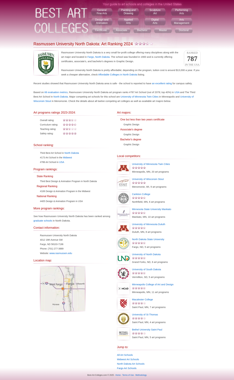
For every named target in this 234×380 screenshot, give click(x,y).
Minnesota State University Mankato (151, 209)
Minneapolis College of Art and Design (152, 284)
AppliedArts (128, 21)
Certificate (101, 30)
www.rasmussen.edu (60, 253)
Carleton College (141, 194)
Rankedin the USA (192, 58)
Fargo (90, 56)
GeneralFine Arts (102, 12)
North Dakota (102, 56)
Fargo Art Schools (126, 368)
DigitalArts (155, 21)
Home (118, 375)
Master (163, 30)
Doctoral (184, 30)
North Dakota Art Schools (130, 363)
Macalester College (142, 299)
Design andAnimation (102, 21)
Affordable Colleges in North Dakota (117, 74)
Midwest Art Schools (128, 359)
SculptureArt (155, 12)
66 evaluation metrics (56, 92)
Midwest (67, 157)
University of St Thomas (145, 314)
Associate (121, 30)
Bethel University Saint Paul (147, 329)
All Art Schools (125, 354)
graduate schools (42, 220)
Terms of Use (128, 375)
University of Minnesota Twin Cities (139, 96)
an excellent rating (162, 83)
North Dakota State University (148, 239)
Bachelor (142, 30)
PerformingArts (181, 12)
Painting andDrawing (128, 12)
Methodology (141, 375)
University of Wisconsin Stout (148, 179)
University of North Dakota (146, 254)
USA (177, 92)
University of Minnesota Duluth (148, 224)
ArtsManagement (181, 21)
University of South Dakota (146, 269)
